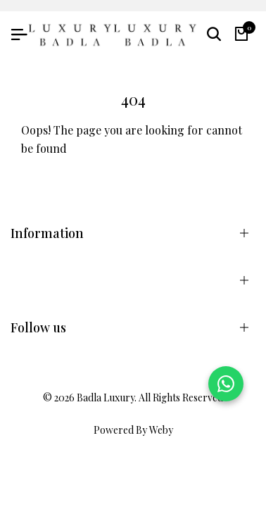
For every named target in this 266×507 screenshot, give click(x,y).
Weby (161, 430)
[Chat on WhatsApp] (225, 383)
